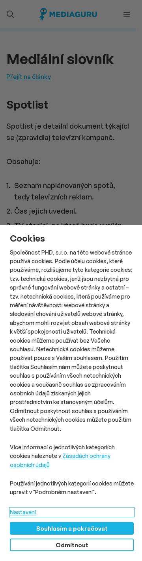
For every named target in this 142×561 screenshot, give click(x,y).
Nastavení (23, 512)
